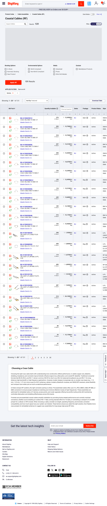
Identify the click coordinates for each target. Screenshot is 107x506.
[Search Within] (14, 24)
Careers (4, 452)
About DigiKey (6, 444)
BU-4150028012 (26, 198)
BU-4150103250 (26, 285)
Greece (18, 503)
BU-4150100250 (26, 265)
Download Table (97, 100)
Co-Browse (7, 480)
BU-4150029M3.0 (26, 180)
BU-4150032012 (26, 224)
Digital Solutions (7, 456)
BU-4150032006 (26, 326)
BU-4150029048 (26, 153)
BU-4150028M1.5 (26, 344)
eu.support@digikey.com (11, 476)
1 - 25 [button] (11, 101)
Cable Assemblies (23, 14)
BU (75, 118)
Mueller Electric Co (26, 122)
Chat (5, 470)
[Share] (99, 14)
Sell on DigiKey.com (8, 449)
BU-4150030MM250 (27, 318)
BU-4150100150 (26, 255)
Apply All (13, 82)
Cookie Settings (89, 503)
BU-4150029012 (26, 118)
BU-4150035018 (26, 296)
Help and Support (53, 444)
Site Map (5, 454)
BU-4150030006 (26, 189)
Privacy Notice (60, 433)
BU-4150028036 (26, 162)
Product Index (9, 14)
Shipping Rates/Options (55, 449)
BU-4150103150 (26, 274)
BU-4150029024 (26, 136)
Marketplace (6, 447)
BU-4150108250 (26, 233)
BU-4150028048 (26, 215)
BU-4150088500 (26, 244)
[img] (13, 4)
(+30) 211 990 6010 (10, 473)
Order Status (51, 447)
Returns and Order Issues (55, 452)
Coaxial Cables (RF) (38, 14)
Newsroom (5, 459)
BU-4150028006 (26, 145)
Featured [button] (31, 100)
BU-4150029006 (26, 171)
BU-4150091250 (26, 306)
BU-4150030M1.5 (26, 335)
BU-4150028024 (26, 207)
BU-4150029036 (26, 127)
